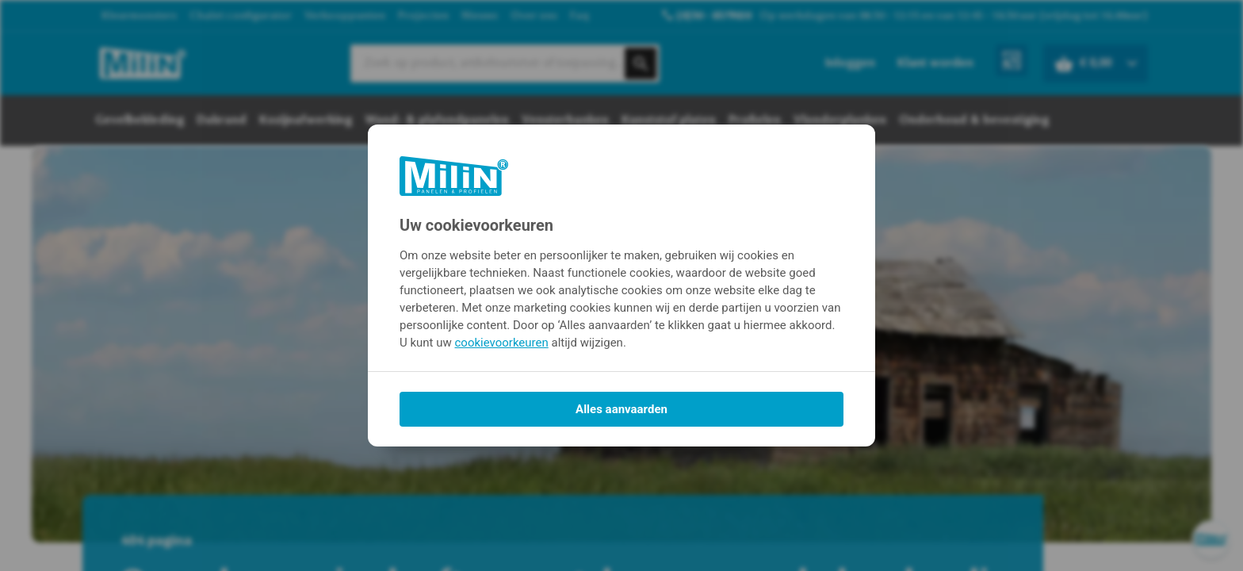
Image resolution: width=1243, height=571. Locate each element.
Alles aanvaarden (621, 409)
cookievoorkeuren (502, 342)
